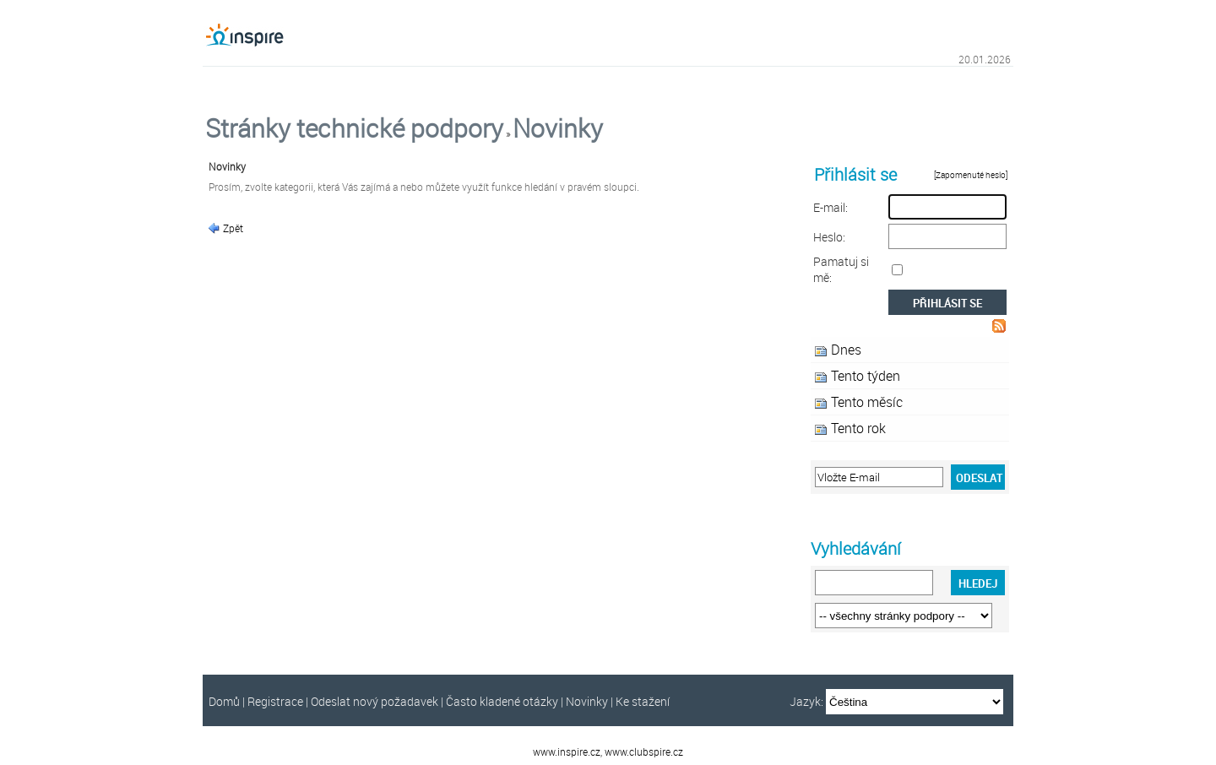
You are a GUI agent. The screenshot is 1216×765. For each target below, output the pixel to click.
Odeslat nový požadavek (374, 701)
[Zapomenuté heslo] (971, 175)
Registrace (275, 701)
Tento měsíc (867, 402)
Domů (224, 701)
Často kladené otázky (502, 701)
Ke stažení (643, 701)
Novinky (558, 128)
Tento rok (858, 428)
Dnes (846, 349)
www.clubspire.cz (644, 751)
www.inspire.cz (566, 751)
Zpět (231, 228)
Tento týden (865, 375)
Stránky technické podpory (354, 128)
